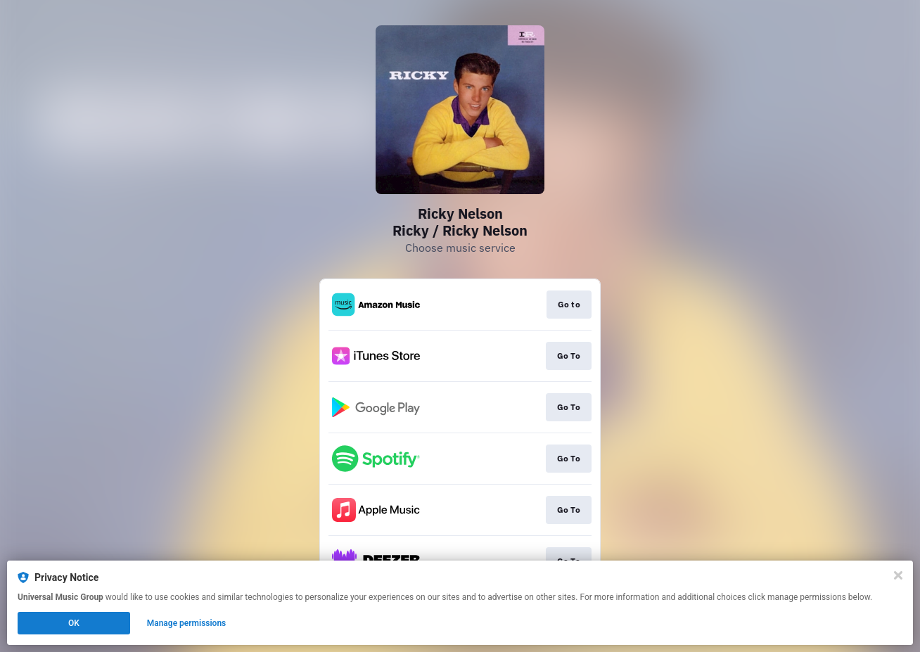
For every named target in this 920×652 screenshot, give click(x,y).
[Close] (898, 575)
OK (73, 623)
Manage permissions (186, 623)
